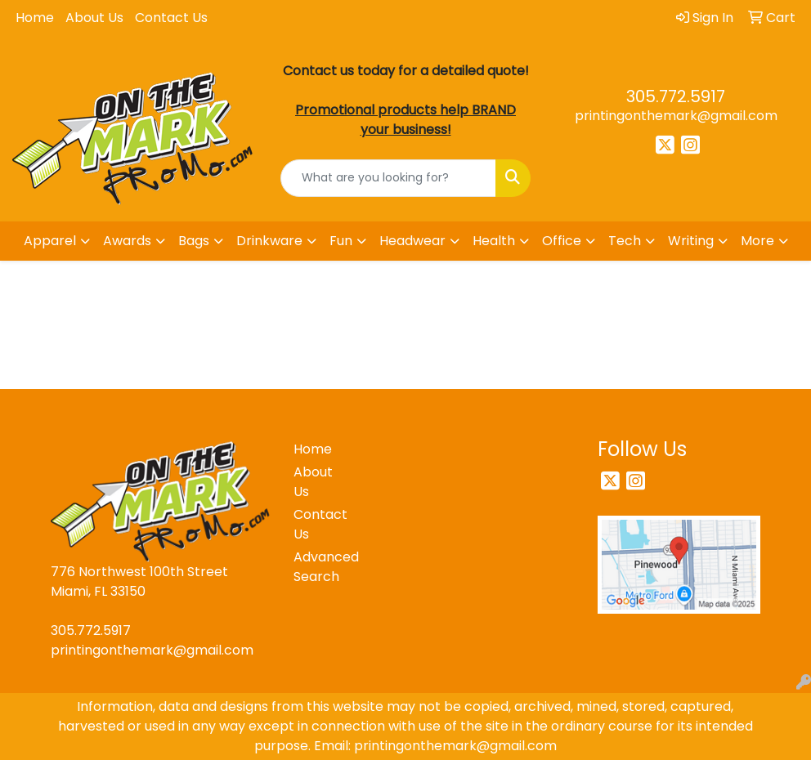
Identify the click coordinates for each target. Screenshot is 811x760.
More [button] (757, 240)
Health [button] (494, 240)
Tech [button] (624, 240)
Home (35, 17)
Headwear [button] (412, 240)
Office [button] (561, 240)
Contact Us (171, 17)
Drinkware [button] (269, 240)
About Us (94, 17)
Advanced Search (321, 567)
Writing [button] (691, 240)
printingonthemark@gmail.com (676, 115)
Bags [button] (193, 240)
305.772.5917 (675, 96)
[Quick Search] (388, 178)
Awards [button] (127, 240)
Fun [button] (340, 240)
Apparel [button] (50, 240)
